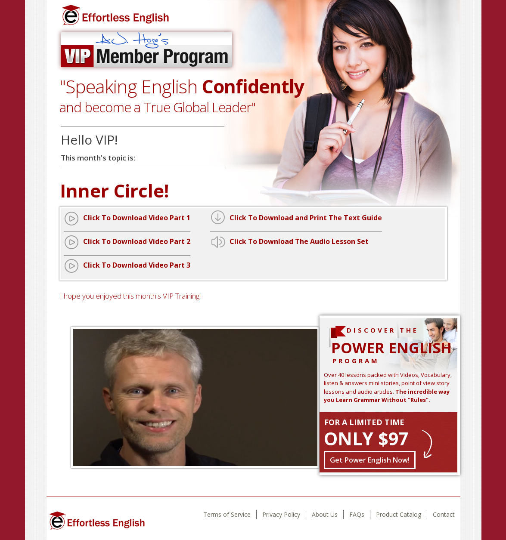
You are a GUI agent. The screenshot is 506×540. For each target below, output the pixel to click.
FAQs (356, 514)
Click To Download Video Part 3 (136, 265)
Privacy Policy (281, 514)
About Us (325, 514)
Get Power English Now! (370, 460)
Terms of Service (227, 514)
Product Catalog (398, 514)
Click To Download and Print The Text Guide (306, 217)
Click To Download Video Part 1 (136, 217)
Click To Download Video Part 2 (136, 241)
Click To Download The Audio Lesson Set (299, 241)
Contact (444, 514)
